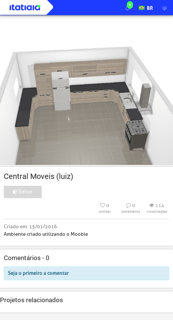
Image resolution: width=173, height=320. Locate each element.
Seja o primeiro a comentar (38, 273)
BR (146, 7)
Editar (22, 191)
